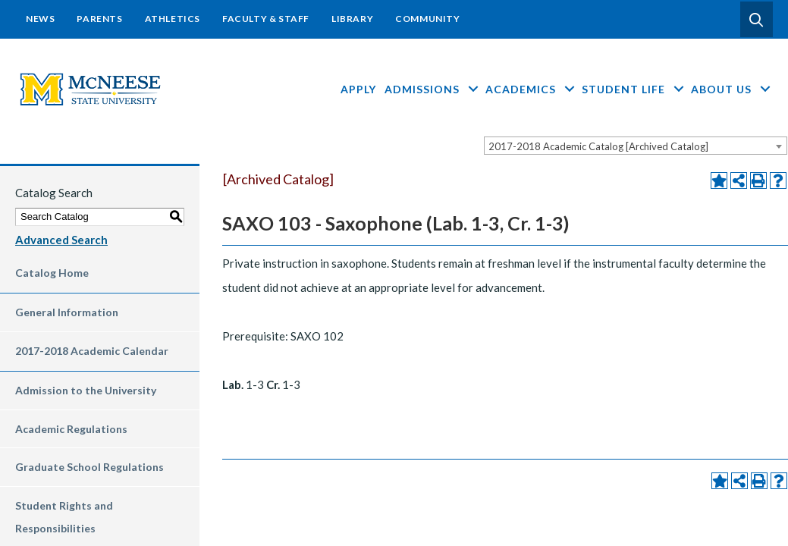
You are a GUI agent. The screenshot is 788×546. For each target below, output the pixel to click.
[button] (756, 20)
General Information (66, 312)
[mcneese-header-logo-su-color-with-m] (91, 87)
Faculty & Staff (265, 18)
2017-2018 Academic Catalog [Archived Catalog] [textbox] (598, 146)
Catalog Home (52, 272)
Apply (358, 89)
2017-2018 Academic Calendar (91, 350)
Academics (531, 89)
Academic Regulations (71, 428)
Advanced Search (61, 239)
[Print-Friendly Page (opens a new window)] (758, 180)
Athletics (172, 18)
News (40, 18)
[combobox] (635, 145)
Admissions (433, 89)
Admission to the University (85, 390)
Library (352, 18)
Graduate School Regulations (89, 466)
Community (427, 18)
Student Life (634, 89)
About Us (732, 89)
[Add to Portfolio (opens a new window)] (719, 180)
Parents (99, 18)
